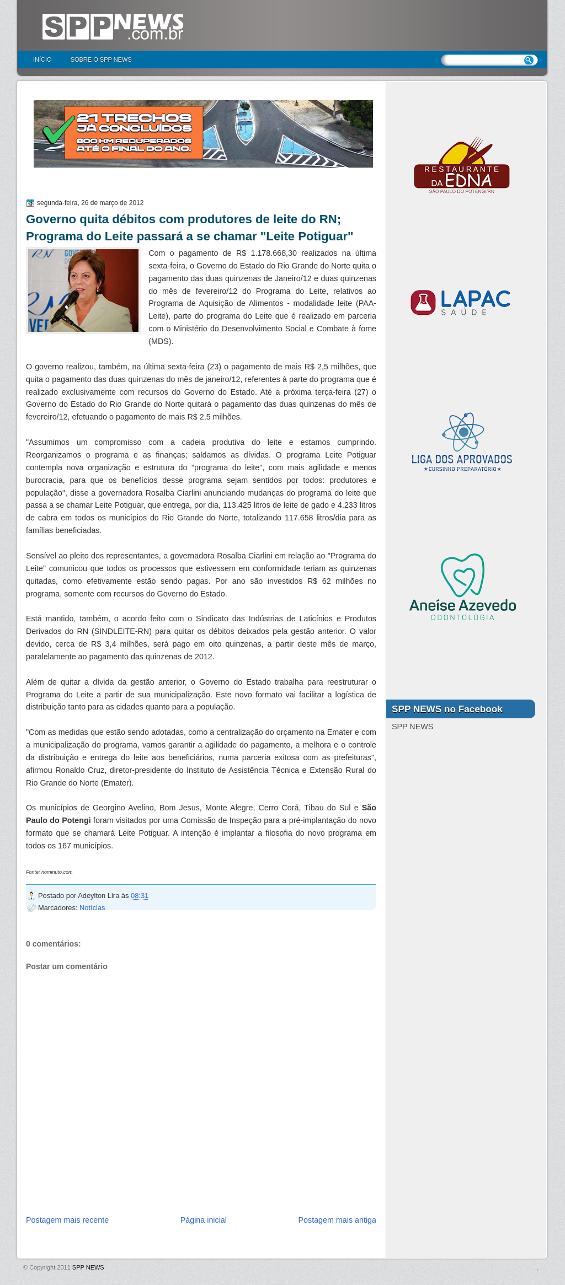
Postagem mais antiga (337, 1220)
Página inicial (203, 1220)
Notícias (92, 908)
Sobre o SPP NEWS (101, 59)
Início (42, 59)
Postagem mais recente (67, 1220)
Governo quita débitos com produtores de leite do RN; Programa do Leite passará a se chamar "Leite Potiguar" (190, 227)
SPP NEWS (88, 1267)
